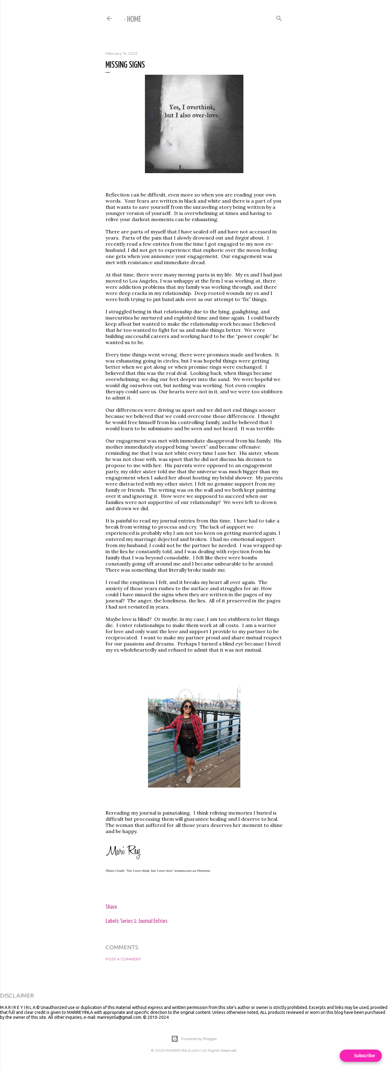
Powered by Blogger (194, 1038)
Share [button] (111, 907)
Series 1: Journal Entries (143, 921)
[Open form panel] (361, 1056)
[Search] (279, 17)
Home (134, 19)
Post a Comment (123, 959)
